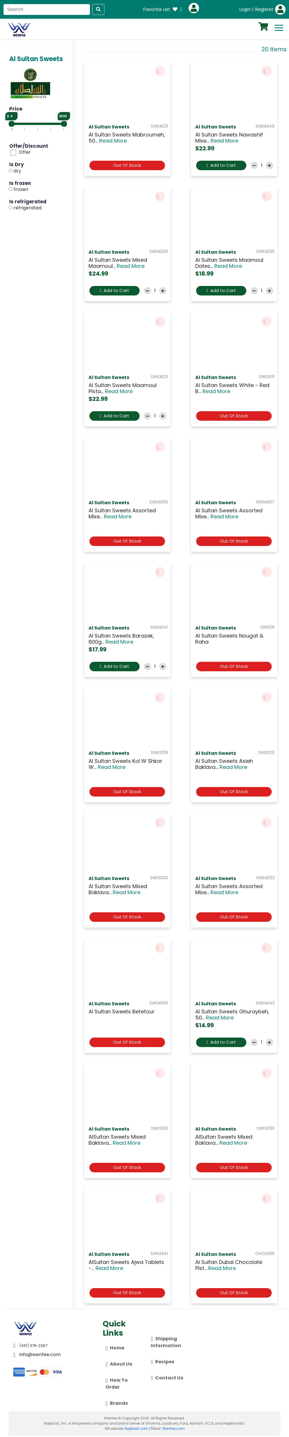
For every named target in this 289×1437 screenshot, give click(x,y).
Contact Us (167, 1378)
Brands (117, 1404)
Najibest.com (136, 1428)
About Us (119, 1364)
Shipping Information (166, 1342)
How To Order (117, 1383)
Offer (25, 152)
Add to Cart (221, 165)
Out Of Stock (127, 165)
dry (17, 171)
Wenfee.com (173, 1428)
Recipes (162, 1362)
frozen (21, 189)
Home (115, 1348)
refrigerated (28, 208)
